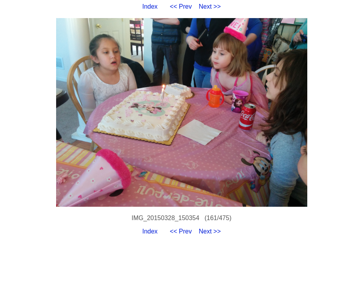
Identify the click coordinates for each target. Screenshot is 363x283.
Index (149, 6)
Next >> (210, 6)
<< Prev (181, 6)
